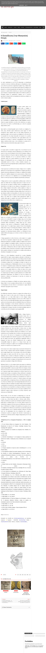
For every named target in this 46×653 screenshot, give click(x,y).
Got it (26, 5)
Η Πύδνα (5, 592)
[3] (11, 160)
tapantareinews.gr (42, 651)
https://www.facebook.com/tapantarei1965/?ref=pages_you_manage (42, 34)
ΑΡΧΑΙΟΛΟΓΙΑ (10, 27)
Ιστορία (14, 646)
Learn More (21, 5)
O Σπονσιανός (15, 592)
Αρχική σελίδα (5, 32)
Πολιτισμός (23, 646)
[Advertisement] (23, 17)
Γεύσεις (31, 646)
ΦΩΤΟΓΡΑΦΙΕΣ (36, 27)
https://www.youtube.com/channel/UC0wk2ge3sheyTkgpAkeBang (36, 34)
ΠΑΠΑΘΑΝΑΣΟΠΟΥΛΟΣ (29, 27)
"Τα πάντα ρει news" (11, 651)
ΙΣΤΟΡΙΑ (15, 27)
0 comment (18, 40)
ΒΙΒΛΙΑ (19, 27)
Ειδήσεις (41, 646)
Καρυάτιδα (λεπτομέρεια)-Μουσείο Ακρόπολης (26, 593)
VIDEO (40, 27)
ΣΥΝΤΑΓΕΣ (22, 27)
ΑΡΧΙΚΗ (5, 27)
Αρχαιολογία (5, 646)
